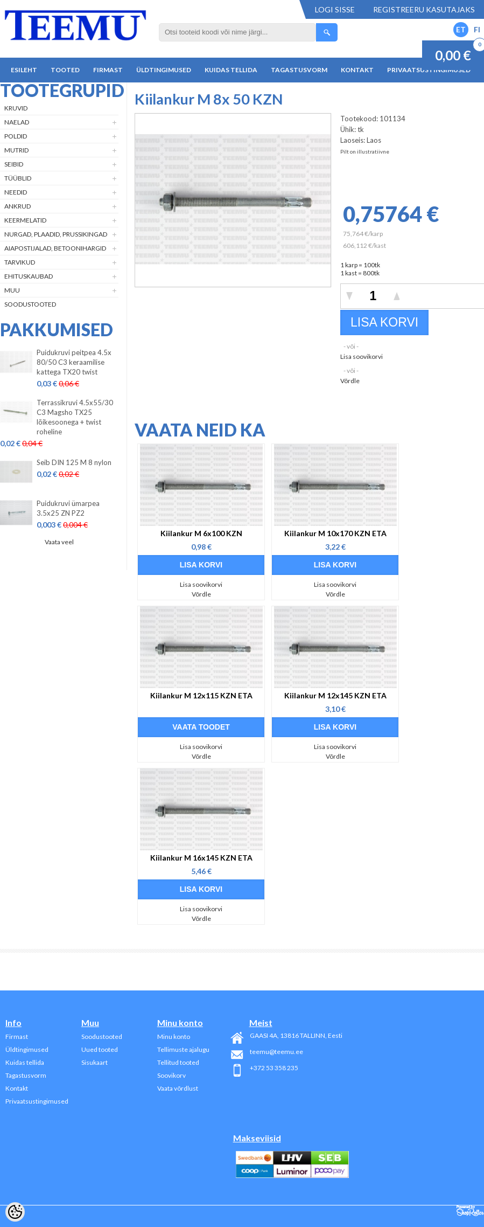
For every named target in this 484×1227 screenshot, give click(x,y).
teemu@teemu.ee (276, 1052)
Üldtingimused (163, 70)
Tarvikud (19, 262)
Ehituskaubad (28, 276)
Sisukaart (94, 1062)
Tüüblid (17, 178)
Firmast (108, 70)
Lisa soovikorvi (361, 356)
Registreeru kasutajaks (424, 9)
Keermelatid (25, 220)
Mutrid (16, 150)
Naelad (16, 122)
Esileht (24, 70)
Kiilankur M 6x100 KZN (201, 533)
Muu (12, 290)
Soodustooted (30, 304)
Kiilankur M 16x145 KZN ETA (201, 857)
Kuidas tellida (231, 70)
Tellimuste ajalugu (183, 1049)
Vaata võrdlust (177, 1088)
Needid (15, 192)
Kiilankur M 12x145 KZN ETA (335, 695)
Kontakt (357, 70)
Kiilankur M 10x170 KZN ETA (335, 533)
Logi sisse (335, 9)
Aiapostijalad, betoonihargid (55, 248)
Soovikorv (171, 1075)
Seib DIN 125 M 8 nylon (74, 462)
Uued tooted (99, 1049)
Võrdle (350, 381)
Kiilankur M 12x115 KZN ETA (201, 695)
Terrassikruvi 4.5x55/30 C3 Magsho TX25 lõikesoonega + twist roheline (75, 417)
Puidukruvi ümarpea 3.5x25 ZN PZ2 (68, 508)
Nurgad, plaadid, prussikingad (55, 234)
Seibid (13, 164)
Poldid (15, 136)
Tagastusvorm (299, 70)
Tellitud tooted (178, 1062)
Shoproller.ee (470, 1210)
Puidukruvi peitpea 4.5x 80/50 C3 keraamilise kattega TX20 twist (74, 362)
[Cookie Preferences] (15, 1212)
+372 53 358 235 (274, 1068)
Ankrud (17, 206)
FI (477, 29)
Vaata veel (59, 542)
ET (461, 29)
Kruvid (15, 108)
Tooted (65, 70)
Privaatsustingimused (36, 1101)
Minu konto (173, 1036)
